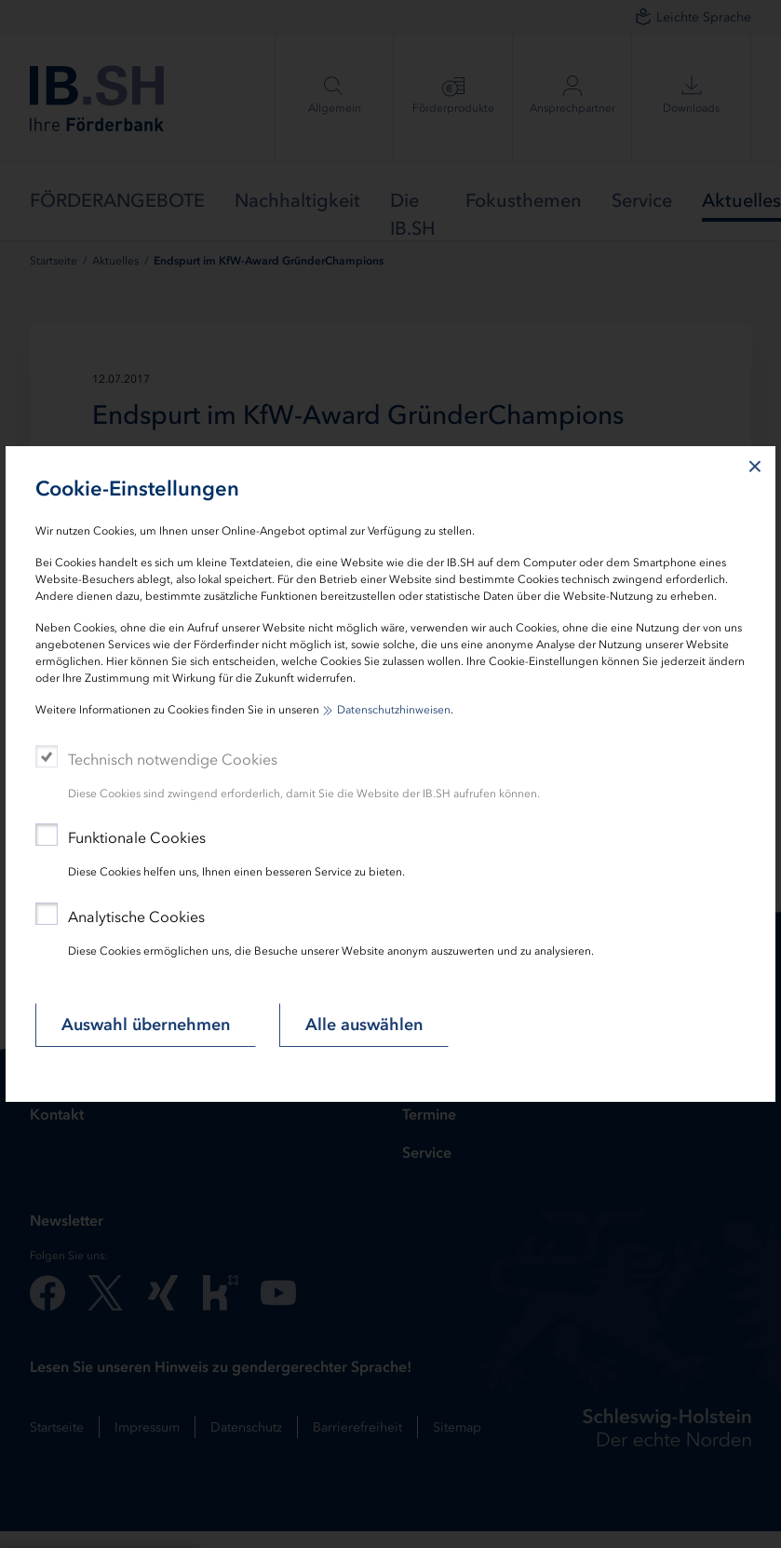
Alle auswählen (364, 1024)
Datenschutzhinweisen (394, 709)
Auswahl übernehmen (145, 1024)
